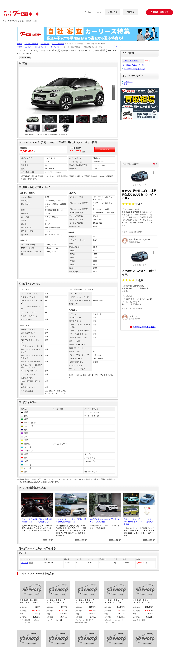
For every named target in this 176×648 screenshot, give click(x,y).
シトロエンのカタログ (40, 47)
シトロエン (128, 82)
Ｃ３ (125, 84)
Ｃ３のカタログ (56, 47)
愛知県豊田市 (134, 319)
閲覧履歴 (130, 12)
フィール (24, 563)
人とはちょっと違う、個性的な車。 (139, 272)
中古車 (19, 44)
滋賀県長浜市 (134, 242)
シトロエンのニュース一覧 (133, 65)
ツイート (117, 46)
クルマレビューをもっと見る (144, 327)
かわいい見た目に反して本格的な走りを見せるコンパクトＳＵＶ (139, 194)
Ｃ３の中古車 (45, 44)
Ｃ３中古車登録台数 (131, 61)
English (88, 12)
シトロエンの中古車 (31, 44)
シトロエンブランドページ (134, 69)
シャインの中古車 (58, 44)
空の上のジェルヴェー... (140, 239)
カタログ (27, 47)
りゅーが (133, 316)
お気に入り (112, 12)
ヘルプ (98, 12)
